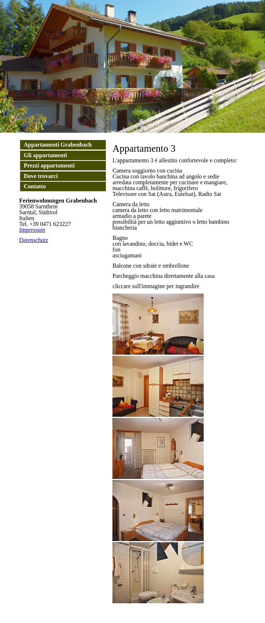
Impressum (32, 230)
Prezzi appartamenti (49, 165)
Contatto (35, 186)
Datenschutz (33, 240)
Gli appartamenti (45, 155)
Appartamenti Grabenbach (58, 144)
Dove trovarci (41, 176)
